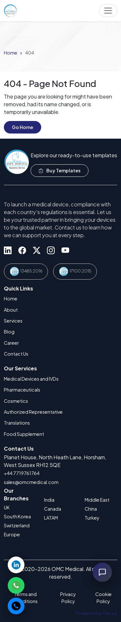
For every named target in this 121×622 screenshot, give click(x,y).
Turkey (92, 518)
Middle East (97, 500)
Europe (12, 534)
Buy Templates (59, 170)
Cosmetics (16, 401)
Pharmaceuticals (22, 390)
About (11, 310)
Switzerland (17, 525)
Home (10, 53)
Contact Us (16, 354)
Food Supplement (24, 434)
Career (11, 343)
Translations (17, 423)
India (49, 500)
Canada (52, 509)
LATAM (51, 518)
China (91, 509)
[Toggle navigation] (108, 10)
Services (13, 321)
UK (7, 507)
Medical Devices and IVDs (31, 379)
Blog (9, 331)
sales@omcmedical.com (31, 482)
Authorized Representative (33, 412)
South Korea (17, 516)
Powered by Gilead (96, 613)
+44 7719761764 (22, 473)
